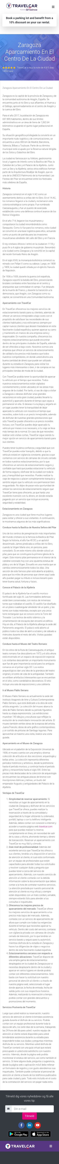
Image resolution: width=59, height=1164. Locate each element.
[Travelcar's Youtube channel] (37, 1125)
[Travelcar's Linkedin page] (29, 1125)
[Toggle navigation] (53, 7)
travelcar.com (45, 826)
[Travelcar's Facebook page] (21, 1125)
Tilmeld (29, 1116)
